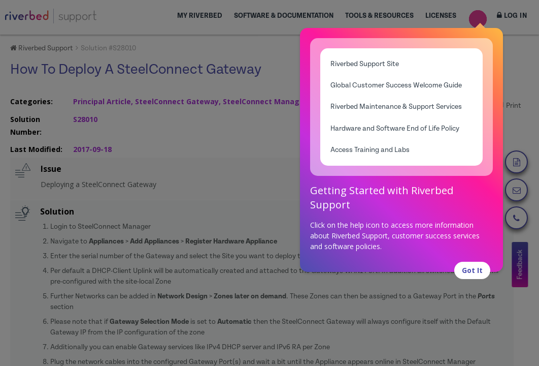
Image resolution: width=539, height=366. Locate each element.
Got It (472, 270)
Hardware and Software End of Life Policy (394, 129)
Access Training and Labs (370, 150)
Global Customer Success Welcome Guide (396, 85)
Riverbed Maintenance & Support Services (396, 107)
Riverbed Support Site (364, 64)
